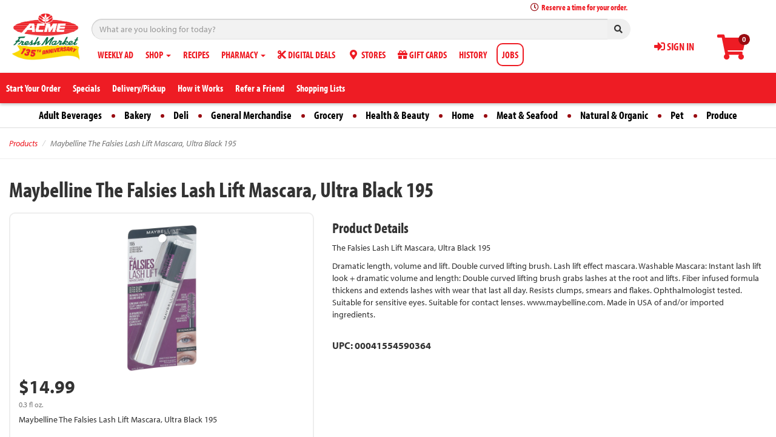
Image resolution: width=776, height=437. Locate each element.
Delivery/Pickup (139, 88)
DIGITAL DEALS (306, 55)
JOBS (510, 55)
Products (23, 143)
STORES (366, 55)
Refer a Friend (259, 88)
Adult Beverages (70, 115)
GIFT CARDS (422, 55)
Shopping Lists (320, 88)
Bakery (137, 115)
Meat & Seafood (527, 115)
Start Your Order (33, 88)
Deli (181, 115)
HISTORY (473, 55)
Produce (721, 115)
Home (463, 115)
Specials (86, 88)
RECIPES (196, 55)
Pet (677, 115)
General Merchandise (251, 115)
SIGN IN (674, 46)
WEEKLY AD (115, 55)
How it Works (200, 88)
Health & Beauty (397, 115)
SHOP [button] (158, 55)
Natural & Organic (614, 115)
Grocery (328, 115)
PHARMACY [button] (243, 55)
